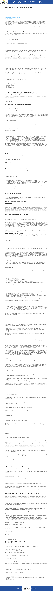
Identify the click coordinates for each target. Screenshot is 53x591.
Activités (25, 1)
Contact (37, 1)
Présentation (10, 1)
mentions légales (33, 588)
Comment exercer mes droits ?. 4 (10, 16)
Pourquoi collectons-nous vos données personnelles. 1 (13, 10)
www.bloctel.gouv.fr (25, 146)
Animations (33, 1)
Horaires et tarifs (14, 2)
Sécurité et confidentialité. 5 (9, 18)
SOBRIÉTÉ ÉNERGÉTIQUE (41, 2)
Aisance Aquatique (19, 2)
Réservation (29, 1)
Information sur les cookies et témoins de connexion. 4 (13, 17)
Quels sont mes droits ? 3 (9, 15)
